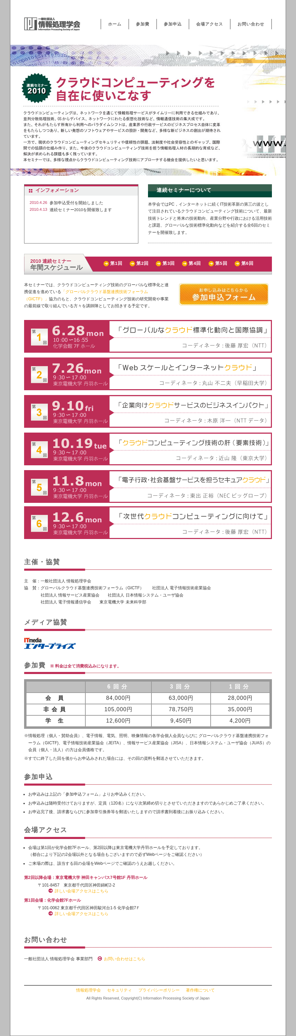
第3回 (168, 263)
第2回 (142, 263)
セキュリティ (119, 990)
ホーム (114, 24)
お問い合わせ (250, 24)
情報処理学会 (88, 990)
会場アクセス (209, 24)
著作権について (200, 990)
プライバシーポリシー (159, 990)
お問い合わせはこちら (124, 958)
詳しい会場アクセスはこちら (81, 891)
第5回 (221, 263)
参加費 (142, 24)
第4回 (195, 263)
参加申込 (173, 24)
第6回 (247, 263)
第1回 (116, 263)
